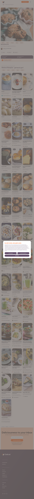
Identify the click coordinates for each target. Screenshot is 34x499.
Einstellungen (11, 253)
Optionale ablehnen (23, 253)
